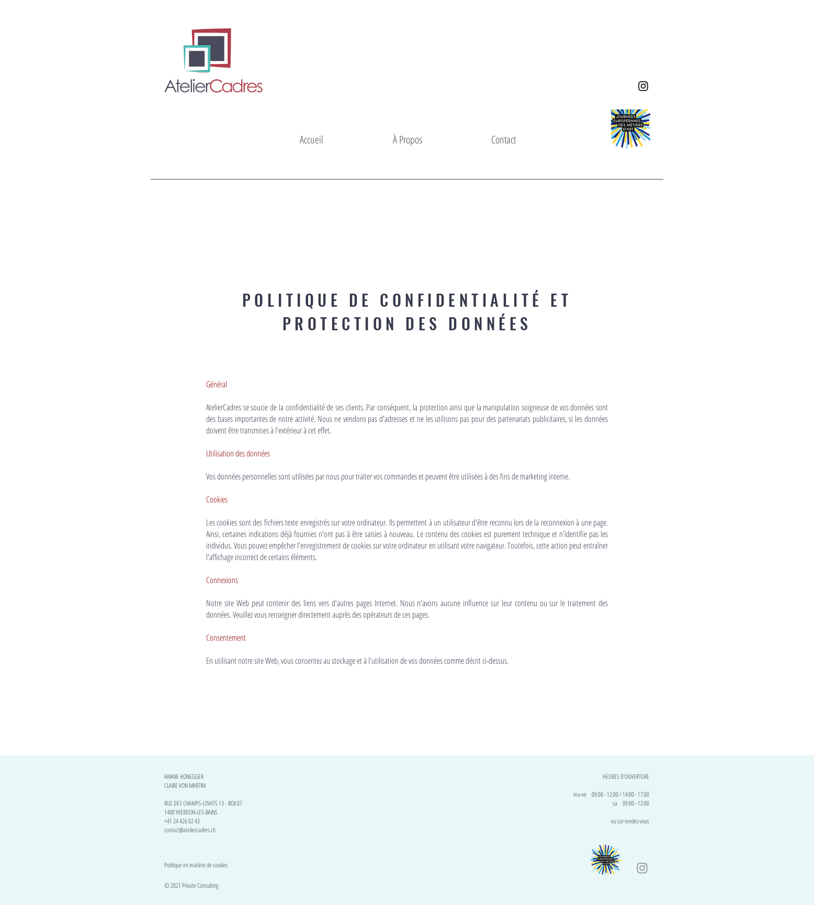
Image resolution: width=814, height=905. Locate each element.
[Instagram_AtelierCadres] (643, 86)
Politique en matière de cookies (197, 865)
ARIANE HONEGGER (184, 776)
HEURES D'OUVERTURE (626, 776)
